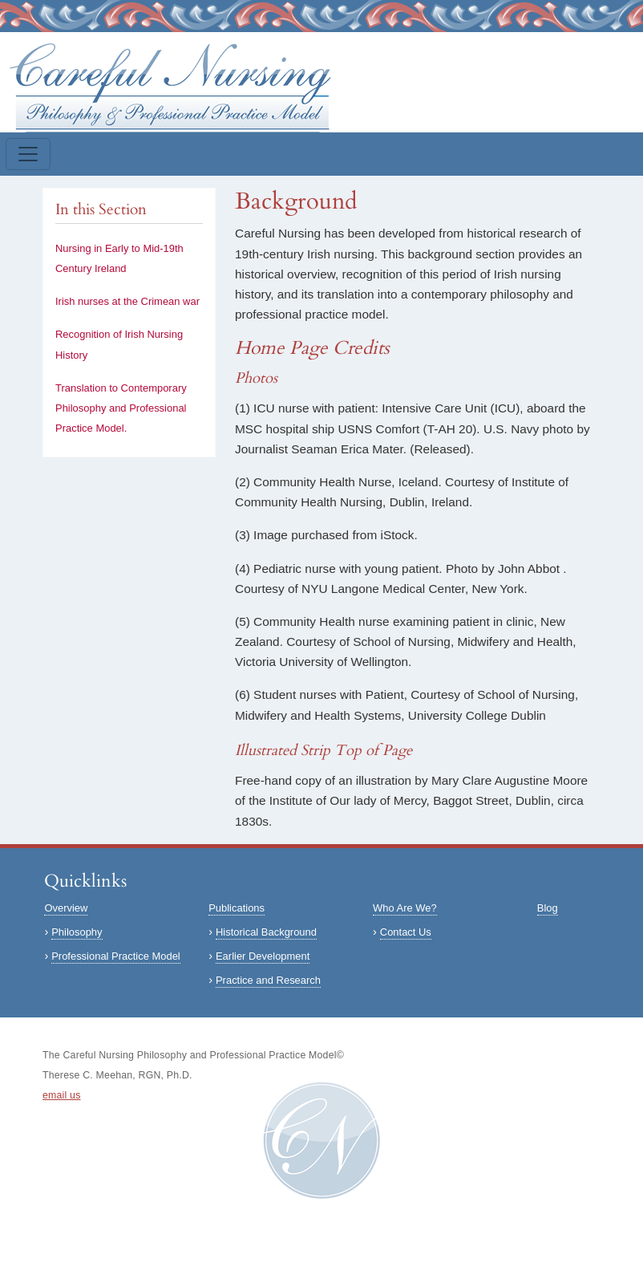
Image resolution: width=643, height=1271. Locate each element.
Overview (65, 908)
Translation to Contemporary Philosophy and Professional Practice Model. (121, 408)
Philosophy (76, 932)
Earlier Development (262, 956)
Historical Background (266, 932)
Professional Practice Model (115, 956)
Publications (236, 908)
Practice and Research (268, 980)
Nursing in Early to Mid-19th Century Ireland (119, 258)
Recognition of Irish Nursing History (119, 344)
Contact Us (405, 932)
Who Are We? (405, 908)
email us (61, 1095)
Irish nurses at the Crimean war (127, 301)
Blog (547, 908)
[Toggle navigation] (28, 154)
